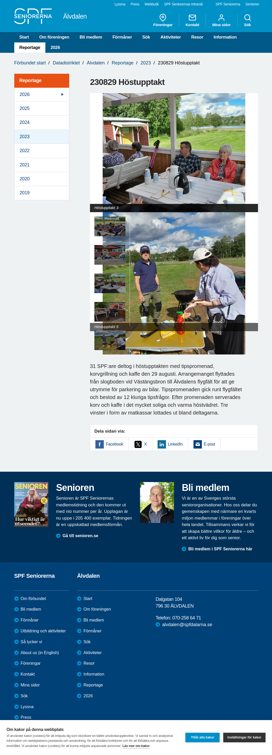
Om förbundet (33, 598)
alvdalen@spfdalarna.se (187, 624)
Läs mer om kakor (136, 746)
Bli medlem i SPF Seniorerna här (220, 549)
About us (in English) (40, 652)
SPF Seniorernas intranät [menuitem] (183, 4)
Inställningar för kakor (244, 737)
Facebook (114, 444)
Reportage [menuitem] (30, 80)
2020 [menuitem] (25, 178)
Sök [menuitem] (248, 20)
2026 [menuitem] (25, 94)
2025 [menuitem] (25, 108)
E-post (209, 444)
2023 (146, 63)
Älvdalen (96, 63)
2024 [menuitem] (25, 122)
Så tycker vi (31, 642)
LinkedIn (175, 444)
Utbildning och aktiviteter (43, 631)
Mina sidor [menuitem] (221, 20)
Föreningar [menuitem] (162, 20)
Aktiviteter (171, 37)
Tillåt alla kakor (202, 737)
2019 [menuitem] (25, 192)
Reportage (29, 47)
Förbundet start (30, 63)
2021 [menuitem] (25, 164)
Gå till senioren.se (80, 536)
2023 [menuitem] (25, 136)
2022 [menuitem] (25, 150)
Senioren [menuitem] (252, 4)
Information (225, 37)
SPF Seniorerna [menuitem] (228, 4)
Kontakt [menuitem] (192, 20)
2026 (55, 47)
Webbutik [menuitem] (151, 4)
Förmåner (122, 37)
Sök (146, 37)
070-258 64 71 (186, 617)
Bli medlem (91, 37)
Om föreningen (54, 37)
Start (24, 37)
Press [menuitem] (134, 4)
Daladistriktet (66, 63)
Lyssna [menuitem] (120, 4)
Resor (197, 37)
